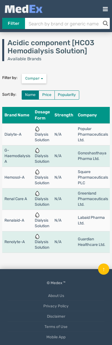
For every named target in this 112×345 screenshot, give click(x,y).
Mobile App (56, 337)
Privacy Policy (56, 306)
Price (46, 94)
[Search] (105, 23)
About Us (56, 295)
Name (30, 94)
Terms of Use (56, 326)
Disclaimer (56, 316)
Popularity (67, 94)
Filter (13, 23)
